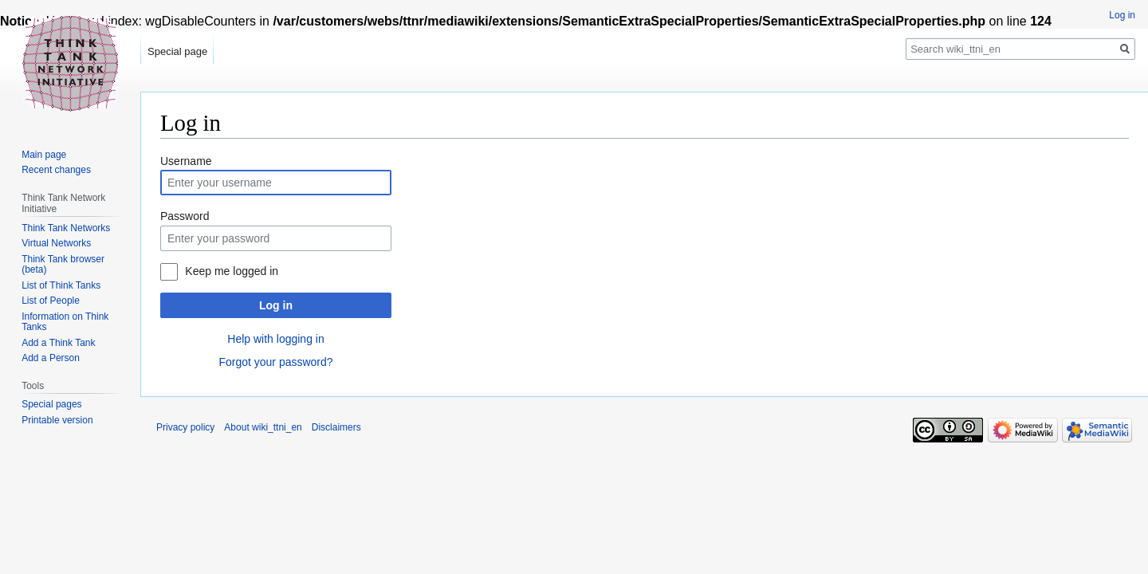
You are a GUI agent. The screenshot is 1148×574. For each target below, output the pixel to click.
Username (186, 161)
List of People (51, 300)
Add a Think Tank (58, 342)
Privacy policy (185, 427)
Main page (44, 154)
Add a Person (51, 358)
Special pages (51, 404)
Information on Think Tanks (65, 322)
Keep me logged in (231, 271)
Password (184, 216)
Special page (177, 51)
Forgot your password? (275, 362)
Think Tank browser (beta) (63, 265)
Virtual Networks (56, 243)
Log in (276, 305)
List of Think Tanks (61, 285)
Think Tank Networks (66, 228)
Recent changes (56, 169)
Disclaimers (336, 427)
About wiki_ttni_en (262, 427)
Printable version (57, 420)
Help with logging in (275, 338)
